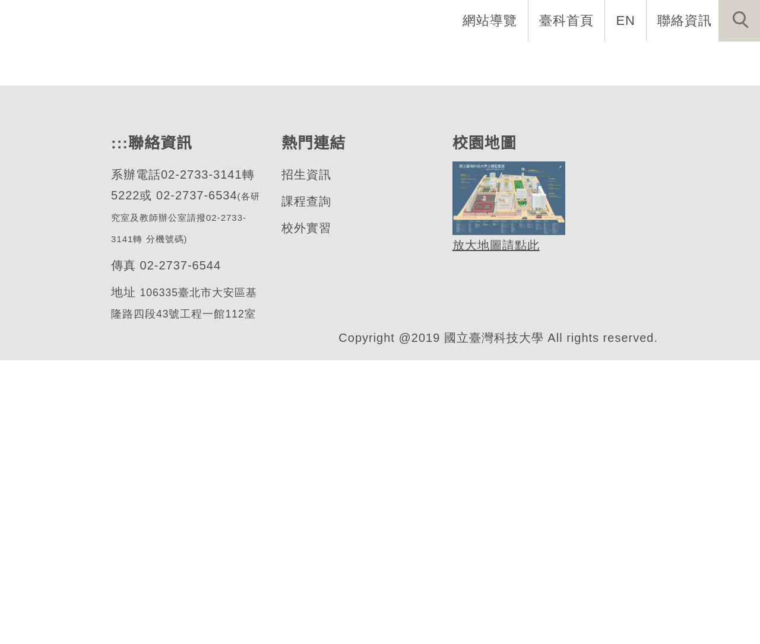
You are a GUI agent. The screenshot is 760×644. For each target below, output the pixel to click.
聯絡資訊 (684, 20)
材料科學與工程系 (132, 256)
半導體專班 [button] (547, 59)
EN (626, 20)
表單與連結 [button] (637, 59)
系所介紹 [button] (219, 59)
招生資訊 (306, 456)
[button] (739, 21)
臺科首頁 (567, 20)
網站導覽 (491, 20)
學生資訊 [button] (464, 59)
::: (118, 425)
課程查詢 (306, 483)
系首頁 (148, 59)
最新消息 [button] (721, 59)
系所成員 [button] (296, 59)
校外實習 (306, 510)
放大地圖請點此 (494, 527)
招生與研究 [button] (380, 59)
